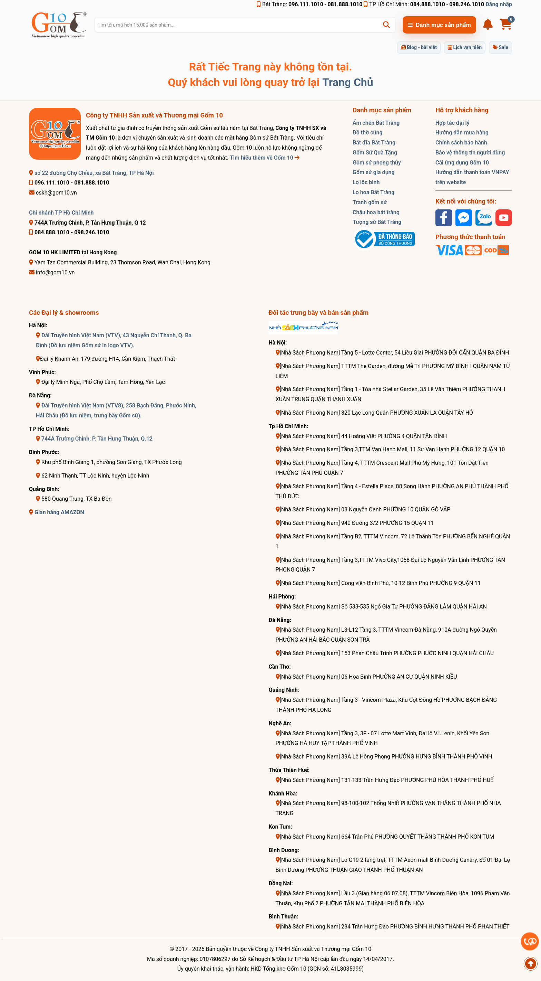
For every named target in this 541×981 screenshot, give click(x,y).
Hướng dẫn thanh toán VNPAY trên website (472, 177)
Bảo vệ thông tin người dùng (470, 152)
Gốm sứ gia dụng (374, 172)
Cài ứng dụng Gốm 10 (462, 162)
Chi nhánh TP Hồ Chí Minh (61, 212)
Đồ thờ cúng (368, 132)
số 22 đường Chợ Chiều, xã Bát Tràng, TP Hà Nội (91, 173)
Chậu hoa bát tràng (376, 212)
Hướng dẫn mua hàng (462, 132)
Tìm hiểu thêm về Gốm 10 (264, 157)
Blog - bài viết (419, 47)
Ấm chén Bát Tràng (376, 123)
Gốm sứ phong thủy (377, 162)
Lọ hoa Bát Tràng (373, 192)
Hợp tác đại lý (452, 123)
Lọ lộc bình (366, 182)
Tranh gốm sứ (370, 202)
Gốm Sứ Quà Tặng (375, 152)
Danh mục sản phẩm (439, 25)
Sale (500, 47)
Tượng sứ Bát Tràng (377, 222)
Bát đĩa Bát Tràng (374, 142)
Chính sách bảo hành (461, 142)
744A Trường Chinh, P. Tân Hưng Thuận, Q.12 (97, 438)
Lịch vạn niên (465, 47)
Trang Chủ (347, 82)
